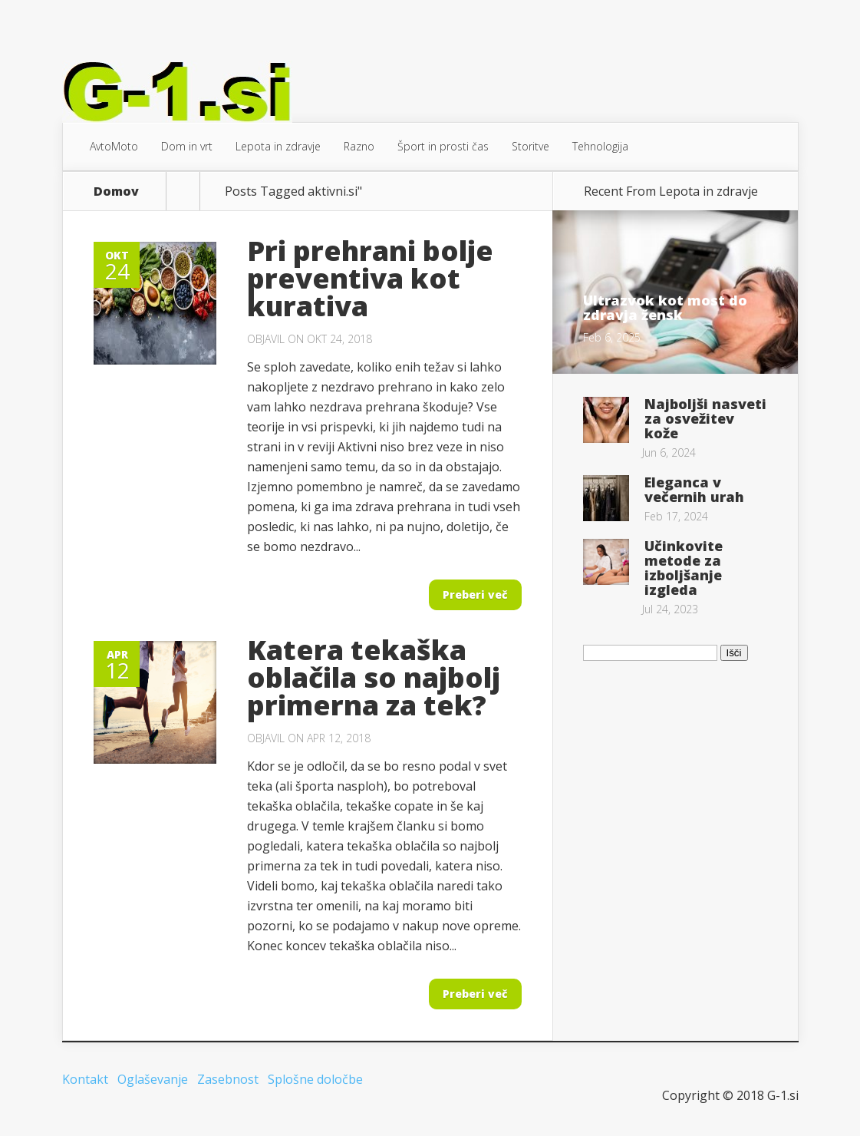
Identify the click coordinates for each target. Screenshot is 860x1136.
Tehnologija (600, 146)
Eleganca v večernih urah (694, 489)
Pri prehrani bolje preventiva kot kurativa (370, 278)
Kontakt (85, 1079)
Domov (116, 191)
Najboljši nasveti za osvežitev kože (705, 418)
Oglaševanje (152, 1079)
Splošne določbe (315, 1079)
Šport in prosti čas (443, 146)
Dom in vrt (187, 146)
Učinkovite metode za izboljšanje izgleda (683, 568)
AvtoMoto (114, 146)
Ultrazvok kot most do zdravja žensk (665, 307)
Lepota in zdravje (278, 146)
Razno (359, 146)
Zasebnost (228, 1079)
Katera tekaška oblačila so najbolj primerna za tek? (373, 677)
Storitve (530, 146)
